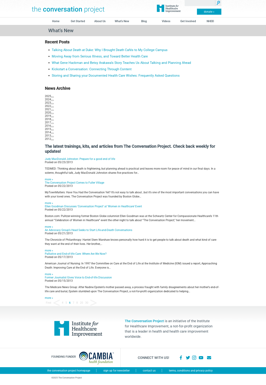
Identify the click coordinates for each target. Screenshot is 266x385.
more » (49, 179)
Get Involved (188, 21)
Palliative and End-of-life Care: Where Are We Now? (76, 253)
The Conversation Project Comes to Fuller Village (74, 182)
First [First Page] (48, 302)
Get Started (78, 21)
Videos (166, 21)
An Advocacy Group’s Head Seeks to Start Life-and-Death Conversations (88, 230)
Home (56, 21)
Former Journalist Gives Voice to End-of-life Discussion (78, 277)
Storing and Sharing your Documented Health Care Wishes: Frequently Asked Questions (116, 76)
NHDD (210, 21)
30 (86, 302)
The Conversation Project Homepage (68, 370)
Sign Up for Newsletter (116, 370)
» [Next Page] (93, 303)
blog (144, 21)
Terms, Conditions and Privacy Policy (191, 370)
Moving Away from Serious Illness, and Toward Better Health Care (100, 56)
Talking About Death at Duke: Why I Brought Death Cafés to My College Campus (110, 50)
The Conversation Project (68, 8)
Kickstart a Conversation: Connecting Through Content (92, 69)
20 (81, 302)
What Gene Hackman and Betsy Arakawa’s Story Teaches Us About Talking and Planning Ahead (121, 63)
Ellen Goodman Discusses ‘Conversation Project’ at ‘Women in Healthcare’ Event (93, 206)
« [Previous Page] (56, 303)
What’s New (122, 21)
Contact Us (149, 370)
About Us (100, 21)
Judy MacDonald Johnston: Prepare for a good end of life (80, 159)
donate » (209, 11)
